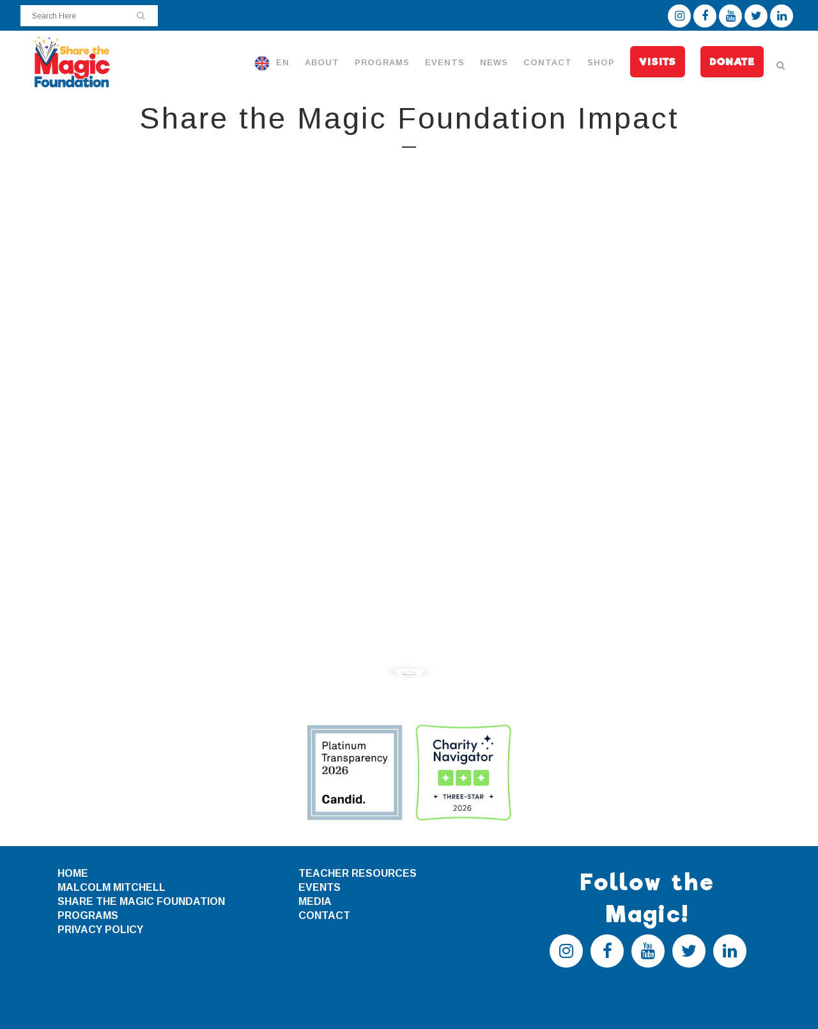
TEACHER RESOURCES (357, 873)
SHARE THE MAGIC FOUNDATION (141, 901)
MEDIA (315, 901)
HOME (73, 873)
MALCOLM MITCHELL (112, 887)
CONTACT (324, 915)
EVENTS (319, 887)
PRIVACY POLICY (100, 929)
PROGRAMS (88, 915)
